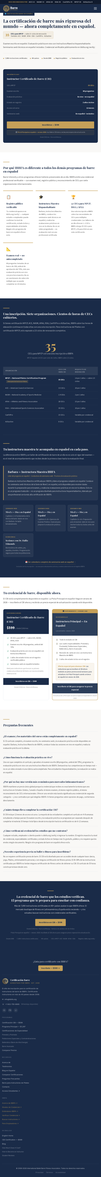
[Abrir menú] (95, 8)
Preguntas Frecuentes (11, 1079)
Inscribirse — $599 (50, 125)
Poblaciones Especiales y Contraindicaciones (19, 1039)
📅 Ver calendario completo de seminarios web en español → (50, 562)
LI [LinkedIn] (16, 1010)
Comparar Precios (9, 1050)
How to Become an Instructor (13, 1152)
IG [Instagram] (4, 1010)
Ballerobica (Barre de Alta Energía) (15, 1042)
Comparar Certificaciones (12, 1075)
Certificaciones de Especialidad (14, 1031)
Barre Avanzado (8, 1046)
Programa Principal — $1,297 (13, 1026)
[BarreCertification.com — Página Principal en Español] (10, 8)
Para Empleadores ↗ (10, 1123)
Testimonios (7, 1066)
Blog (4, 1144)
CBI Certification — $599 (12, 1140)
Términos (49, 1172)
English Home (7, 1136)
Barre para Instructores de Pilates (15, 1083)
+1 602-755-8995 (12, 1004)
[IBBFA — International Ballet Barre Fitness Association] (5, 981)
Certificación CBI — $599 (12, 1023)
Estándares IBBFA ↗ (10, 1111)
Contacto (5, 1087)
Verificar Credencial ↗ (11, 1115)
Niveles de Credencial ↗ (12, 1107)
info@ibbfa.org (11, 999)
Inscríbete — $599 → (50, 968)
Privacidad (39, 1172)
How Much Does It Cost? (11, 1148)
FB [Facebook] (10, 1010)
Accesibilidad (60, 1172)
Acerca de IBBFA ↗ (9, 1103)
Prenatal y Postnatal (9, 1035)
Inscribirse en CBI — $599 (26, 681)
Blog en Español (8, 1070)
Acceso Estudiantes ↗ (11, 1091)
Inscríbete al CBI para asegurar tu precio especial (75, 688)
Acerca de (6, 1062)
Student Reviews (8, 1155)
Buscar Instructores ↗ (11, 1119)
